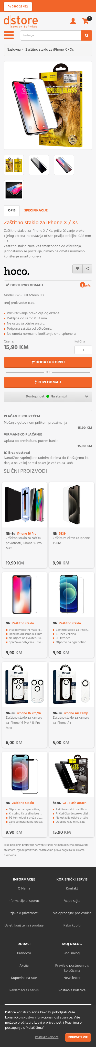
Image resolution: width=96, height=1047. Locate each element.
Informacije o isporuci (24, 901)
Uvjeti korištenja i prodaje (24, 926)
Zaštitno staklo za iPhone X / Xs (49, 50)
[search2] (86, 35)
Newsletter (71, 978)
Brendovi (24, 953)
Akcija (24, 966)
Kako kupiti (72, 926)
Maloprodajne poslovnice (72, 913)
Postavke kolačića (47, 1037)
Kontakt (72, 889)
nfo (85, 286)
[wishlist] (77, 268)
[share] (87, 268)
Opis (12, 211)
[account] (73, 22)
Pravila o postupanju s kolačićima (72, 968)
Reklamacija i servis (24, 990)
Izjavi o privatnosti (48, 1023)
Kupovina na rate (24, 978)
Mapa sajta (72, 901)
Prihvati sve (78, 1037)
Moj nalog (72, 953)
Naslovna (14, 50)
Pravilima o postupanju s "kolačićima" (43, 1025)
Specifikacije (36, 211)
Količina (79, 341)
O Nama (24, 889)
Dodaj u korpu (48, 362)
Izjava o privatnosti (23, 913)
